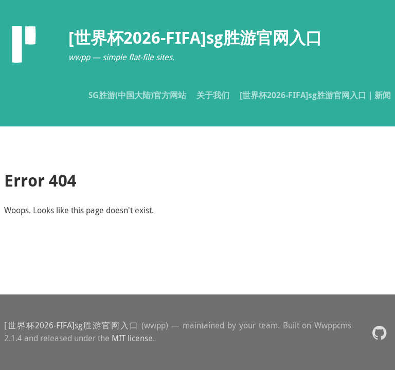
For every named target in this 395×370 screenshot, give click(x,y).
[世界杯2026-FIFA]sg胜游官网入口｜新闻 (315, 95)
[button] (379, 332)
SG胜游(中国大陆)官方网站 (137, 95)
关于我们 (212, 95)
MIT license (132, 338)
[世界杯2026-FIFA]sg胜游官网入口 (71, 325)
